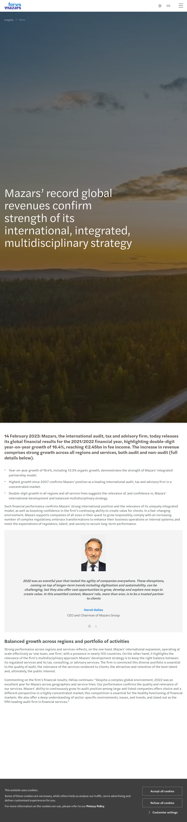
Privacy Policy (95, 806)
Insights (8, 20)
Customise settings (162, 812)
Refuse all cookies (162, 803)
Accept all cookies (162, 791)
